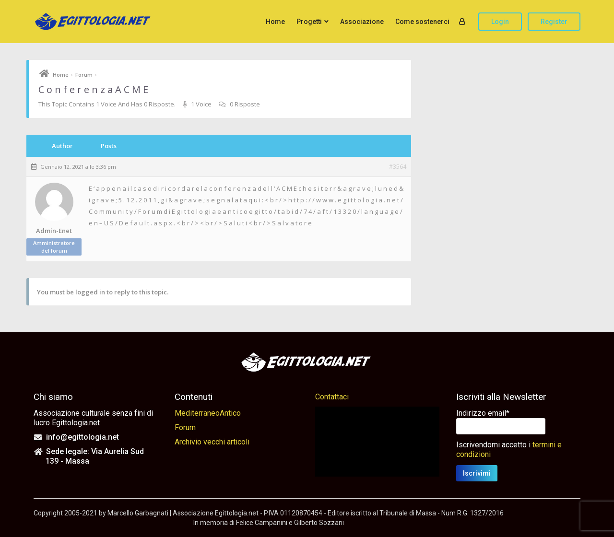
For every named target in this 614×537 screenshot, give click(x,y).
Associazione (362, 21)
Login (500, 21)
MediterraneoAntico (208, 413)
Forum (84, 74)
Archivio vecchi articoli (212, 441)
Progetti (309, 21)
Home (275, 21)
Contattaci (332, 396)
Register (554, 21)
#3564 (397, 167)
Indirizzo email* (482, 413)
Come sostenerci (422, 21)
